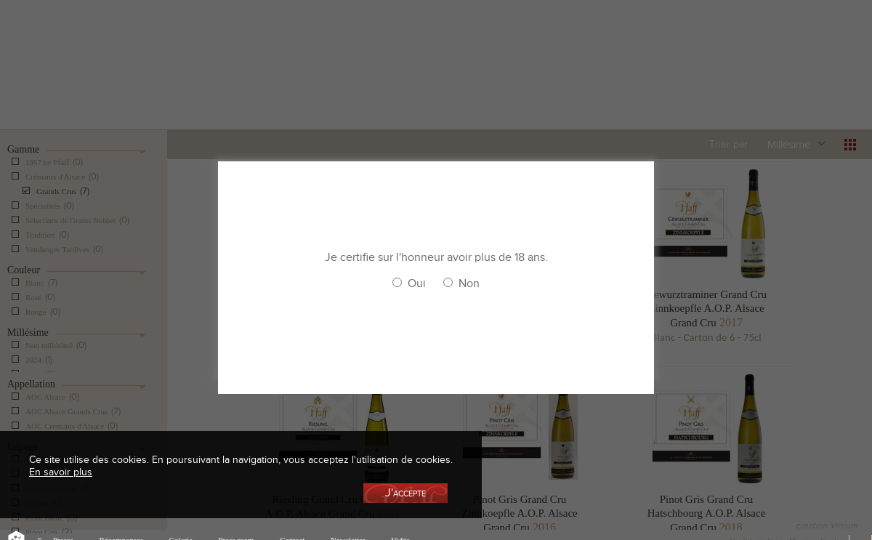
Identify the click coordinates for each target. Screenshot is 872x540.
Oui (417, 283)
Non (469, 283)
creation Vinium (826, 525)
